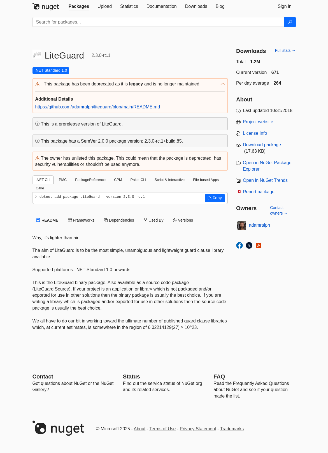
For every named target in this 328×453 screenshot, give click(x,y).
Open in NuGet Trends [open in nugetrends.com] (265, 180)
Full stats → (285, 50)
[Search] (290, 22)
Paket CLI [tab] (138, 180)
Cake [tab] (40, 188)
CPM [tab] (118, 180)
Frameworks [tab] (81, 220)
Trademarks (232, 428)
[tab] (79, 6)
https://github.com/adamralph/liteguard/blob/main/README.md (97, 106)
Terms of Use (162, 428)
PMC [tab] (63, 180)
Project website (258, 121)
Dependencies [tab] (119, 220)
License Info (255, 133)
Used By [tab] (154, 220)
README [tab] (48, 220)
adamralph (259, 225)
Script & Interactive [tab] (170, 180)
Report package (259, 191)
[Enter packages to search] (158, 22)
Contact (42, 376)
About (140, 428)
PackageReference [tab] (90, 180)
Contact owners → (279, 210)
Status (131, 376)
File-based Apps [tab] (206, 180)
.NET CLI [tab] (43, 180)
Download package (262, 144)
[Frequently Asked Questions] (219, 376)
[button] (130, 84)
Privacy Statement (198, 428)
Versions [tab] (183, 220)
